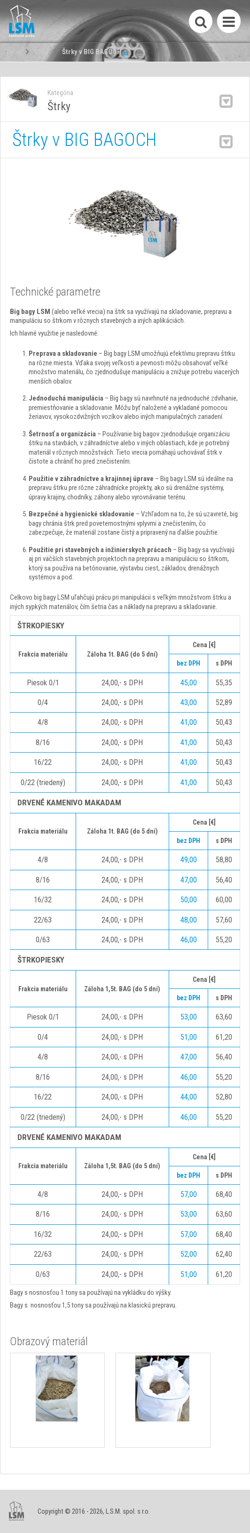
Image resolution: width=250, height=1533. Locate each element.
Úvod (14, 52)
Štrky (41, 52)
